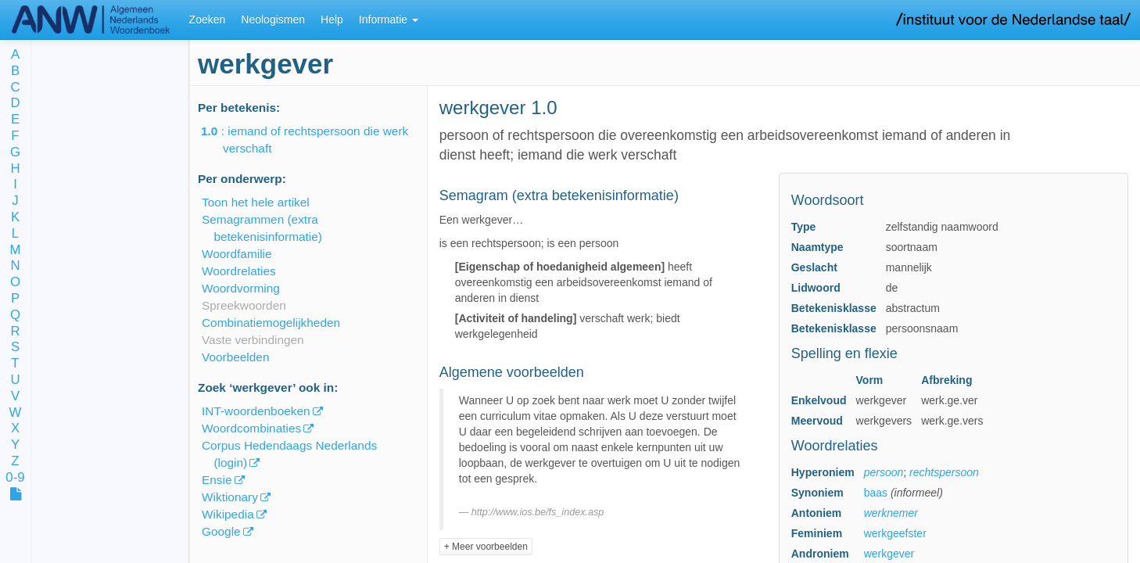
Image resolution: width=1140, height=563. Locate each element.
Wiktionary (230, 497)
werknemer (891, 513)
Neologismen (273, 19)
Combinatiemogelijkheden (271, 322)
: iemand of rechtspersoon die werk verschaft (315, 139)
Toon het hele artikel (256, 202)
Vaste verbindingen (253, 339)
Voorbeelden (235, 357)
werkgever (889, 553)
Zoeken (207, 19)
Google (221, 531)
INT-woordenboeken (256, 411)
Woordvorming (241, 288)
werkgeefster (895, 533)
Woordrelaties (239, 271)
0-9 (14, 478)
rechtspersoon (944, 472)
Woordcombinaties (251, 428)
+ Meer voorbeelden (486, 546)
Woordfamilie (237, 253)
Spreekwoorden (244, 305)
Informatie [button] (388, 19)
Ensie (217, 479)
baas (875, 492)
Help (332, 19)
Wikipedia (228, 514)
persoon (884, 472)
